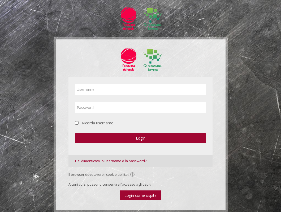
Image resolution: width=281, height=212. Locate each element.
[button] (133, 175)
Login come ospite (140, 195)
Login (140, 138)
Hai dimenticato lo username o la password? (110, 160)
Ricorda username (97, 122)
